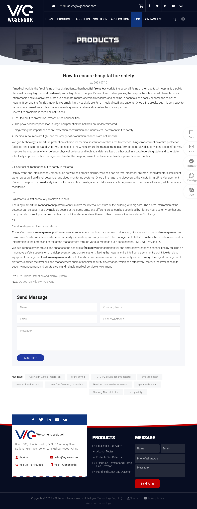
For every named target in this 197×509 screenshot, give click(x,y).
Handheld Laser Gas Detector (113, 471)
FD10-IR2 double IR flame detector (113, 376)
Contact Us (152, 19)
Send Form (30, 357)
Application (120, 19)
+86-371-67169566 (31, 464)
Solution (100, 19)
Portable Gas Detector (109, 457)
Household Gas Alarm (109, 445)
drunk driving (78, 376)
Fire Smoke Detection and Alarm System (42, 276)
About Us (83, 19)
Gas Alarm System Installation (45, 376)
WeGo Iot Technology (98, 503)
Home (49, 19)
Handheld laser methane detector (110, 384)
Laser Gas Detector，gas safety (66, 384)
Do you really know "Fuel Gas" (37, 281)
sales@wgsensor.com (81, 6)
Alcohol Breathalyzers (27, 384)
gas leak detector (147, 384)
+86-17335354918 (65, 464)
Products (64, 19)
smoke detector (150, 376)
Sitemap (133, 498)
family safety (135, 392)
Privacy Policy (154, 498)
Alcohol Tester (104, 451)
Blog (136, 19)
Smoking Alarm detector (105, 392)
